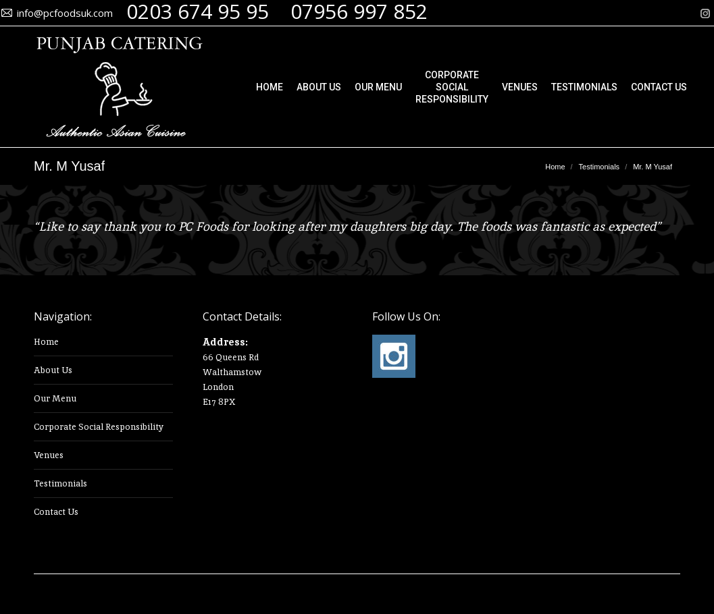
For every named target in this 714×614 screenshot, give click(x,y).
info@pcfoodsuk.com (65, 13)
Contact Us (56, 512)
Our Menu (55, 398)
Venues (48, 455)
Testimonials (60, 483)
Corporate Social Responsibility (98, 426)
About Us (53, 370)
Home (46, 341)
